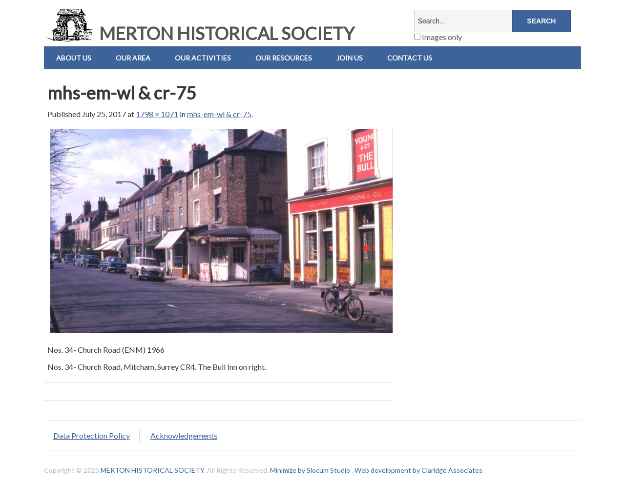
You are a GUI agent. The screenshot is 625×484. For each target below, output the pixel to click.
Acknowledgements (183, 435)
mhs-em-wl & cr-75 (219, 114)
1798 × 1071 (157, 114)
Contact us (409, 58)
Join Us (349, 58)
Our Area (133, 58)
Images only (438, 36)
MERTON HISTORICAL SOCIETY (199, 33)
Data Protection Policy (91, 435)
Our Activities (203, 58)
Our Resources (283, 58)
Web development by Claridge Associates (418, 470)
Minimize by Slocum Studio (310, 470)
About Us (73, 58)
